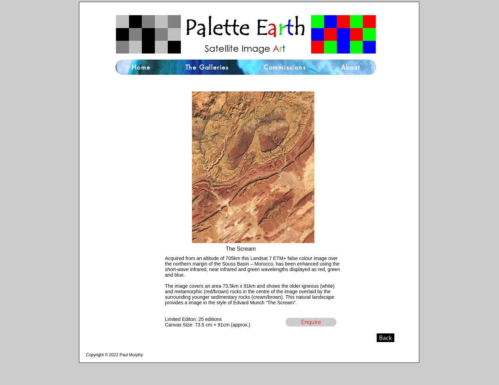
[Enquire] (311, 322)
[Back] (385, 337)
